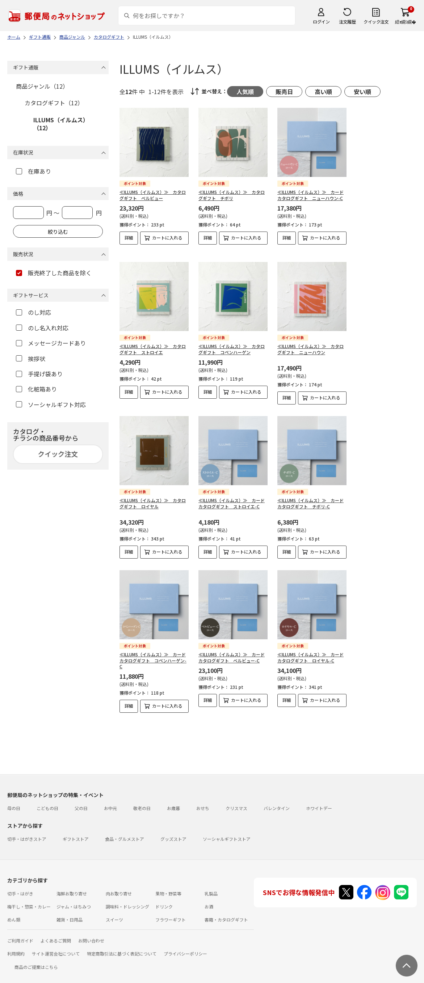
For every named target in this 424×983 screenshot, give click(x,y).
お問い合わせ (91, 935)
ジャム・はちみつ (73, 901)
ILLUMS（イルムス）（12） (61, 123)
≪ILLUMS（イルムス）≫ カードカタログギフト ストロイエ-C (231, 497)
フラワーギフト (170, 914)
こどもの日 (47, 802)
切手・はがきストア (26, 833)
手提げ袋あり (39, 373)
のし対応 (33, 312)
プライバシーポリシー (185, 948)
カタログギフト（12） (54, 102)
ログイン (321, 21)
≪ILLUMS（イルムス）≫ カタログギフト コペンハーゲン (231, 343)
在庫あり (33, 171)
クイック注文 (376, 21)
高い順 (323, 91)
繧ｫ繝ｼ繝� (405, 21)
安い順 (362, 91)
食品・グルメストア (124, 833)
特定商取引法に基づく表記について (121, 948)
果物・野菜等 (168, 888)
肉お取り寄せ (119, 888)
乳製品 (211, 888)
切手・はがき (20, 888)
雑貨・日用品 (69, 914)
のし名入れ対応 (42, 327)
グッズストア (173, 833)
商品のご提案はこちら (36, 961)
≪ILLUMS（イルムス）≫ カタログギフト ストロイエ (152, 343)
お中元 (110, 802)
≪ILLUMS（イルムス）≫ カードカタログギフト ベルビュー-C (231, 651)
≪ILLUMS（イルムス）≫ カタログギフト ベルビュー (152, 195)
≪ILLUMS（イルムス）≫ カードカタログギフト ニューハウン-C (310, 195)
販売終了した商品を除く (54, 272)
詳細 (129, 237)
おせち (202, 802)
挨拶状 (30, 358)
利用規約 (16, 948)
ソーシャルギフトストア (227, 833)
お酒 (209, 901)
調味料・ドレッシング (127, 901)
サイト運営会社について (56, 948)
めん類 (13, 914)
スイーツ (114, 914)
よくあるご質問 (56, 935)
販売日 (284, 91)
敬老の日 (142, 802)
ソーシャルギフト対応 (51, 404)
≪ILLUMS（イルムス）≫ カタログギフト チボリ (231, 195)
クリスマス (236, 802)
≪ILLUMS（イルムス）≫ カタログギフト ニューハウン (310, 343)
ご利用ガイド (20, 935)
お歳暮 (173, 802)
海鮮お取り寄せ (71, 888)
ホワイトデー (319, 802)
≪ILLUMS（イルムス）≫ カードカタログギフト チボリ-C (310, 497)
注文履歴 (347, 21)
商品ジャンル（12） (42, 86)
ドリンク (164, 901)
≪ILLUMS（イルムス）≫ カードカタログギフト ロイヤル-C (310, 651)
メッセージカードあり (51, 343)
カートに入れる (167, 237)
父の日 (81, 802)
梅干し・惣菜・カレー (29, 901)
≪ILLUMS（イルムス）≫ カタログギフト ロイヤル (152, 497)
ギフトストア (76, 833)
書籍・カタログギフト (226, 914)
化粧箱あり (36, 389)
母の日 (13, 802)
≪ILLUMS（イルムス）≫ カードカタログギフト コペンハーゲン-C (152, 654)
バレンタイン (277, 802)
